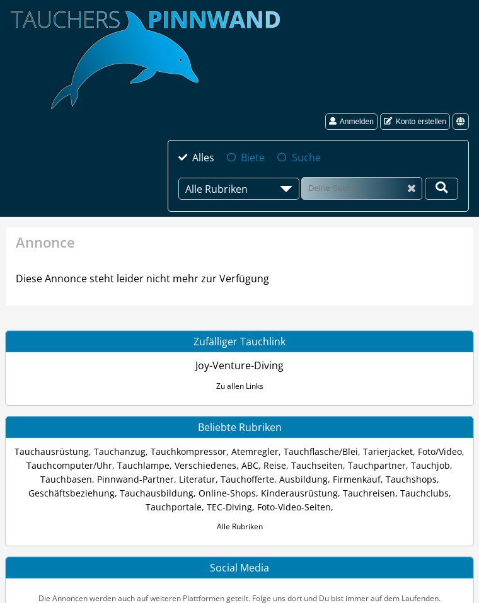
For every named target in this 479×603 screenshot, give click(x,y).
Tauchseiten (317, 465)
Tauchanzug (120, 451)
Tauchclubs (424, 493)
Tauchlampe (143, 465)
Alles (203, 157)
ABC (249, 465)
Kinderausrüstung (299, 493)
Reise (274, 465)
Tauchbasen (66, 479)
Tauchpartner (377, 465)
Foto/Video (440, 451)
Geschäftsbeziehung (71, 493)
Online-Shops (227, 493)
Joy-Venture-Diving (239, 365)
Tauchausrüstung (51, 451)
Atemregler (255, 451)
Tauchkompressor (188, 451)
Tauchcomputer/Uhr (69, 465)
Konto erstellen (415, 121)
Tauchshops (411, 479)
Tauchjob (430, 465)
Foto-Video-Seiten (294, 507)
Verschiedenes (205, 465)
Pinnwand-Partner (135, 479)
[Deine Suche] (441, 189)
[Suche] (361, 188)
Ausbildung (303, 479)
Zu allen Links (239, 386)
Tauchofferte (247, 479)
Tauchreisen (369, 493)
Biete (253, 157)
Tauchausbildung (156, 493)
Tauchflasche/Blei (321, 451)
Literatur (197, 479)
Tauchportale (174, 507)
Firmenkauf (357, 479)
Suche (306, 157)
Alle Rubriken (240, 526)
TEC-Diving (229, 507)
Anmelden (351, 121)
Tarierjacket (388, 451)
